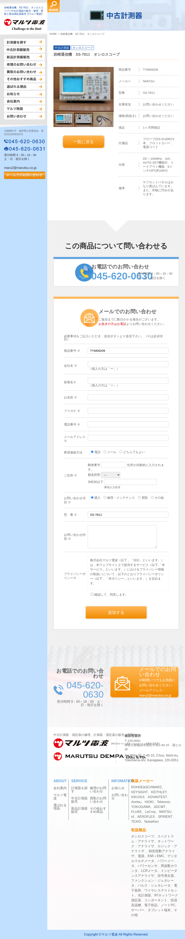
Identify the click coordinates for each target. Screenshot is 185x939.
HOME (53, 34)
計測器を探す (24, 42)
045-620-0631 (24, 149)
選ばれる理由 (24, 86)
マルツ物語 (24, 108)
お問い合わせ (24, 116)
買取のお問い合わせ (24, 72)
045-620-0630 (24, 141)
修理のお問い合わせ (24, 64)
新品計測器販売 (24, 57)
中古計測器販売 (24, 49)
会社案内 (24, 101)
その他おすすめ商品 (24, 79)
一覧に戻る (83, 141)
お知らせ (24, 94)
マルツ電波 (60, 796)
